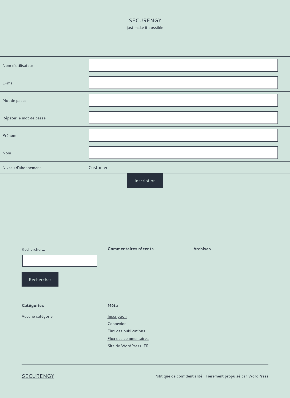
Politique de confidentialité (178, 376)
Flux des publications (126, 331)
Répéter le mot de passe (24, 118)
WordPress (258, 376)
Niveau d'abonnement (21, 167)
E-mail (8, 83)
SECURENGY (145, 20)
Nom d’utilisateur (17, 65)
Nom (6, 153)
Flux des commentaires (128, 338)
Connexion (117, 323)
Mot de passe (14, 100)
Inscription (117, 316)
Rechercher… (33, 249)
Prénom (9, 135)
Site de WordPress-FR (128, 346)
